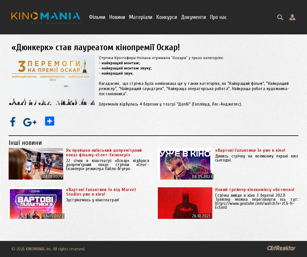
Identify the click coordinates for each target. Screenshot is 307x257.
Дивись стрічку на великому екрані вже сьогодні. (256, 158)
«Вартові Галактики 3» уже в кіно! (250, 150)
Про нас (218, 17)
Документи (193, 17)
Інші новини (25, 143)
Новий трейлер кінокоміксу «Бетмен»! (255, 189)
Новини (117, 17)
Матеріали (140, 17)
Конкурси (166, 17)
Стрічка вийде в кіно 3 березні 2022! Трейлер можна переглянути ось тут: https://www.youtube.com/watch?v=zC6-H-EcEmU (256, 201)
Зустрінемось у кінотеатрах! (92, 200)
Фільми (97, 17)
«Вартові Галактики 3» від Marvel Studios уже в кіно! (101, 192)
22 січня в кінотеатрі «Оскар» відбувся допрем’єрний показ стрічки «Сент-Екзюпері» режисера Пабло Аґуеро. (107, 164)
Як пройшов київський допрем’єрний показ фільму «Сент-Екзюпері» (104, 152)
